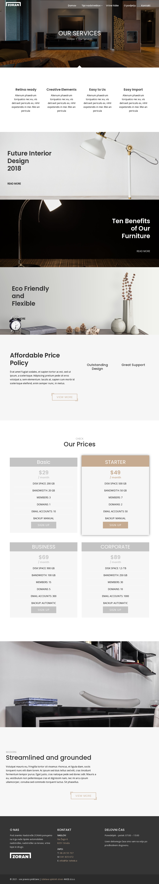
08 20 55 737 (67, 852)
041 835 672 (66, 856)
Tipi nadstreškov (91, 5)
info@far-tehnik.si (68, 860)
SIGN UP (43, 525)
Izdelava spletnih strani (52, 879)
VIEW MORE (65, 397)
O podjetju (130, 5)
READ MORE (14, 183)
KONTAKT (64, 830)
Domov (72, 5)
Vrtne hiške (112, 5)
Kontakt (145, 5)
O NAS (14, 830)
